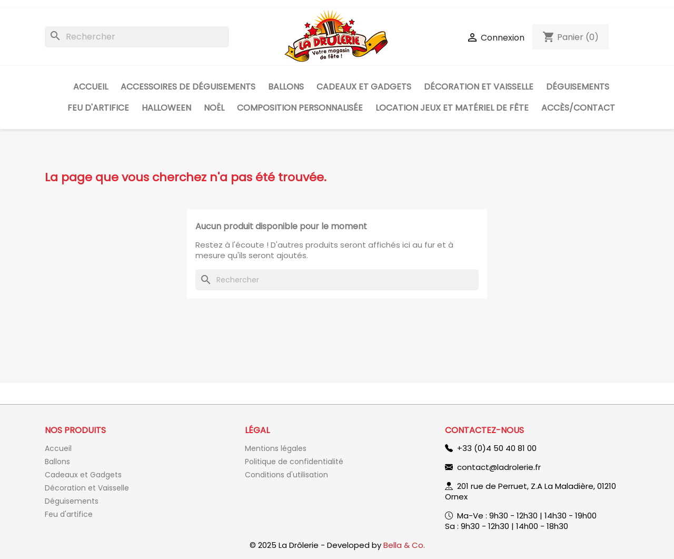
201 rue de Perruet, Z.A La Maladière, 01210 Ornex (530, 491)
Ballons (286, 87)
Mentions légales (275, 448)
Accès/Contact (578, 108)
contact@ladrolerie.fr (499, 467)
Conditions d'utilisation (286, 474)
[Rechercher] (137, 36)
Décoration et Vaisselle (478, 87)
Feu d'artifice (98, 108)
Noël (214, 108)
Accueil (90, 87)
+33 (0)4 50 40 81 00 (497, 448)
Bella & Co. (404, 545)
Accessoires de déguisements (188, 87)
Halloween (166, 108)
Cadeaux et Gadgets (363, 87)
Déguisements (577, 87)
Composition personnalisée (300, 108)
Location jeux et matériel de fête (452, 108)
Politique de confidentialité (294, 461)
